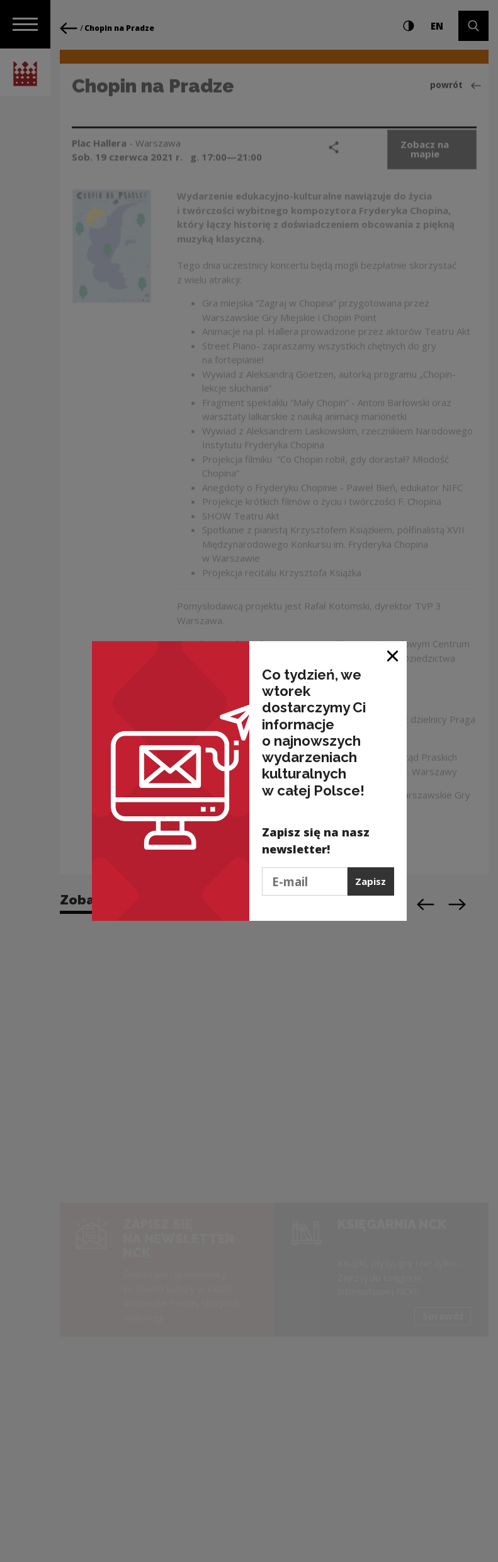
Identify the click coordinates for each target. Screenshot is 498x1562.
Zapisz (370, 881)
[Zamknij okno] (393, 655)
